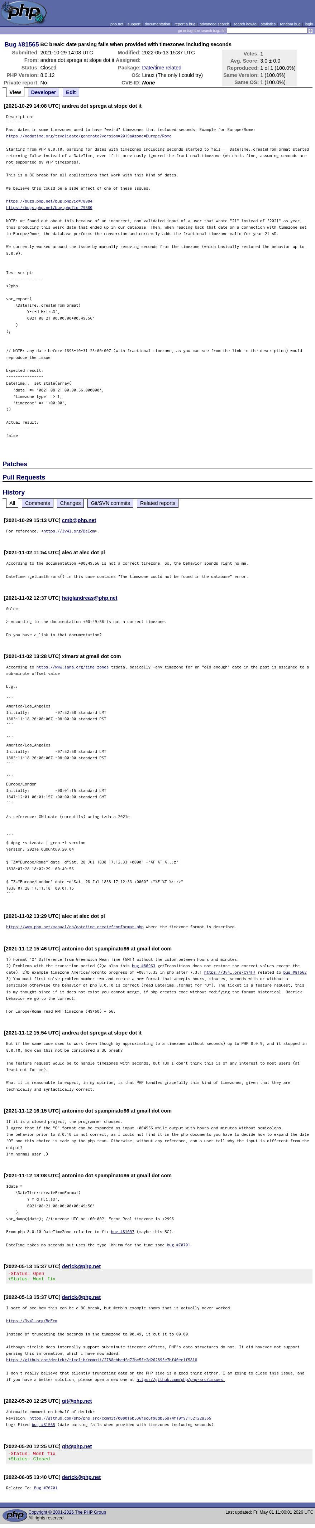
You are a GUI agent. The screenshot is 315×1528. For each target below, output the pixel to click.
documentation (157, 24)
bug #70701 (178, 1244)
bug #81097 (122, 1231)
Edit (71, 92)
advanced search (214, 24)
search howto (244, 24)
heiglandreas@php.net (90, 598)
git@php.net (77, 1403)
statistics (268, 24)
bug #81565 (43, 1426)
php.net (116, 24)
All (12, 503)
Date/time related (162, 67)
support (134, 24)
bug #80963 (143, 965)
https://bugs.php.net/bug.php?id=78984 (49, 201)
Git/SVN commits (110, 503)
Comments (37, 503)
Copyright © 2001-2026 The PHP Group (67, 1516)
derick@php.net (81, 1266)
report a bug (185, 24)
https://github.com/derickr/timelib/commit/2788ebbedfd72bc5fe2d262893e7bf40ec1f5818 (101, 1361)
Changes (70, 503)
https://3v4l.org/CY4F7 (230, 972)
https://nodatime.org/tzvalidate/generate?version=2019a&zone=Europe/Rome (89, 135)
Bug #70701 (45, 1492)
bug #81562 (295, 972)
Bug (11, 44)
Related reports (157, 503)
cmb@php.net (79, 520)
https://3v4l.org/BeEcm (69, 531)
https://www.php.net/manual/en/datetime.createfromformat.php (75, 926)
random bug (290, 24)
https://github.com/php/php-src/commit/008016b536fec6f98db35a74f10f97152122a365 (120, 1420)
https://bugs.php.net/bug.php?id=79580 (49, 207)
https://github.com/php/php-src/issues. (181, 1381)
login (309, 24)
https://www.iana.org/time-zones (73, 667)
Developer (43, 92)
